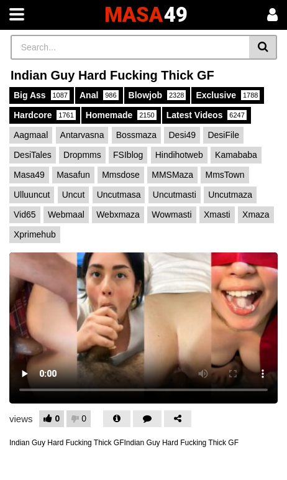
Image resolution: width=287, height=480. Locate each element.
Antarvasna (82, 135)
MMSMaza (172, 175)
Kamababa (236, 155)
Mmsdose (121, 175)
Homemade (121, 115)
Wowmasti (171, 214)
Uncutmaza (230, 195)
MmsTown (224, 175)
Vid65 (25, 214)
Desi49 (182, 135)
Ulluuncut (32, 195)
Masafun (73, 175)
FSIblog (128, 155)
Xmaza (256, 214)
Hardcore (45, 115)
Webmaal (66, 214)
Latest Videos (206, 115)
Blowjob (157, 95)
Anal (99, 95)
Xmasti (217, 214)
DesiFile (223, 135)
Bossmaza (136, 135)
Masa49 (29, 175)
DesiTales (33, 155)
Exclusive (228, 95)
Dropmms (82, 155)
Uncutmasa (119, 195)
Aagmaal (31, 135)
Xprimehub (35, 234)
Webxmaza (118, 214)
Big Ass (42, 95)
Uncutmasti (174, 195)
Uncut (73, 195)
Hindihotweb (179, 155)
